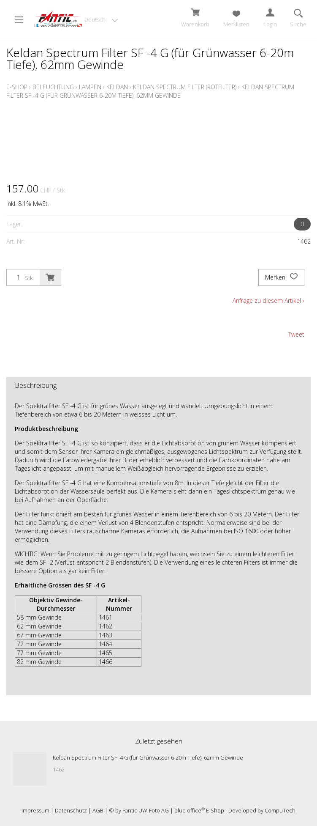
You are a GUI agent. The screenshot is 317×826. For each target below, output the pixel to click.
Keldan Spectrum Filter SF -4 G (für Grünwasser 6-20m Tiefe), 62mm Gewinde (150, 91)
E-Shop (16, 87)
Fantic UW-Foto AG (145, 810)
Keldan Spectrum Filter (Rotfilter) (184, 87)
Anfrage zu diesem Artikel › (268, 300)
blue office (189, 810)
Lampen (90, 87)
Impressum (35, 810)
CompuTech (280, 810)
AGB (97, 810)
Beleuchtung (53, 87)
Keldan (117, 87)
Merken (281, 277)
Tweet (296, 334)
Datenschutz (71, 810)
